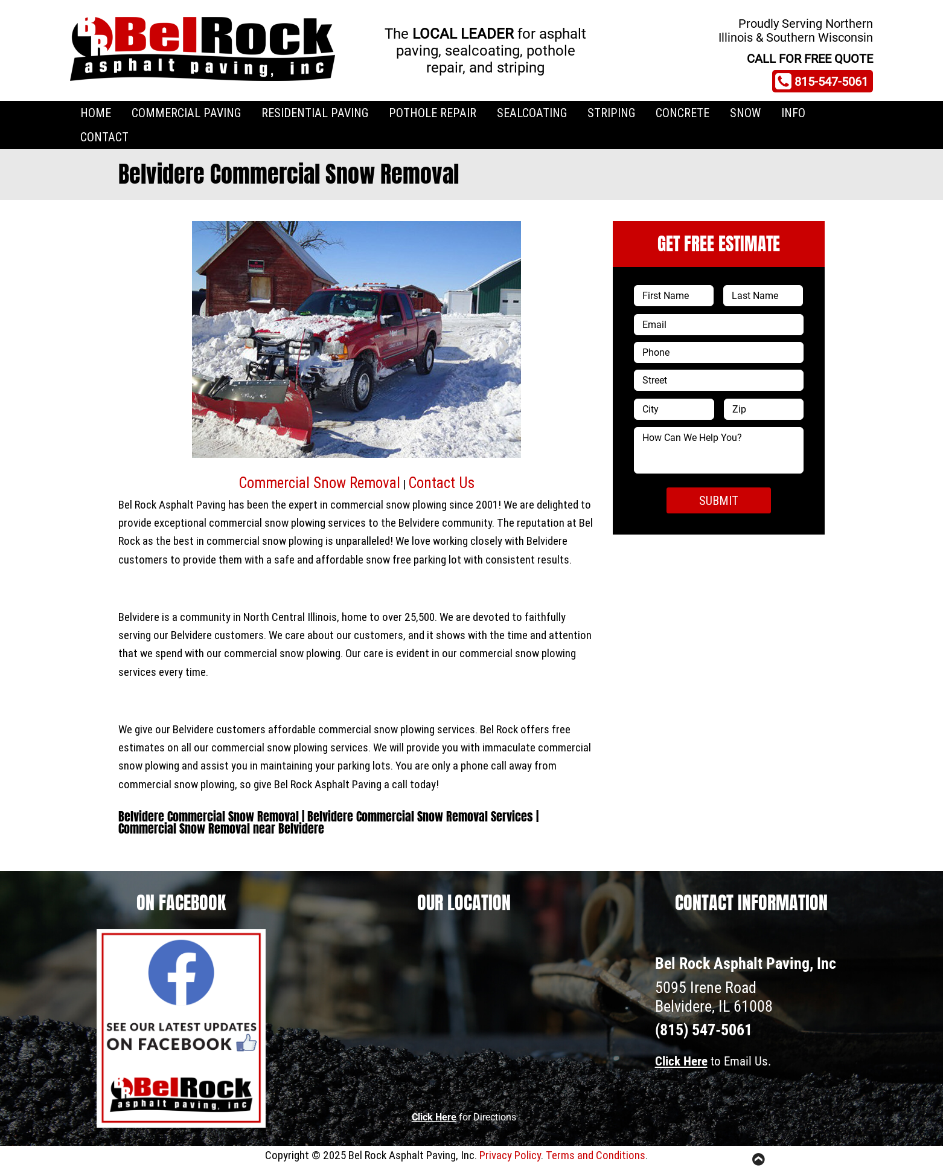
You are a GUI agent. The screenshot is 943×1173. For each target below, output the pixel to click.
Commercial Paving (186, 112)
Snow (745, 112)
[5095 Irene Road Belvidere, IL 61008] (464, 1014)
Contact (104, 136)
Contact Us (441, 483)
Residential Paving (314, 112)
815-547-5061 (821, 81)
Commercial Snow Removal (319, 483)
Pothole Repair (432, 112)
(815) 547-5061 (703, 1030)
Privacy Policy (510, 1155)
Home (95, 112)
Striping (611, 112)
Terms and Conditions (595, 1155)
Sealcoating (532, 112)
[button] (209, 346)
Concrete (682, 112)
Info (793, 112)
